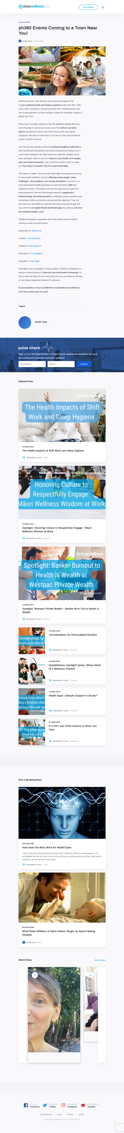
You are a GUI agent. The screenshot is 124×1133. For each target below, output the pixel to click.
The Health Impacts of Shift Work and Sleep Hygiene (53, 450)
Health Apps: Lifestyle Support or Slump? (73, 695)
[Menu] (103, 7)
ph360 (81, 1114)
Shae (59, 1114)
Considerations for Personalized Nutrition (73, 635)
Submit (84, 364)
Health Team (27, 41)
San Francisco (34, 238)
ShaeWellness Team (33, 457)
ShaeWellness (28, 447)
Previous (22, 1015)
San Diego (34, 261)
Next (102, 1015)
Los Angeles (37, 253)
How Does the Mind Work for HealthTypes (46, 847)
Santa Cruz (37, 231)
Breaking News (24, 22)
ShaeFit (70, 1114)
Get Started (88, 7)
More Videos (100, 960)
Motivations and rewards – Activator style (76, 1057)
